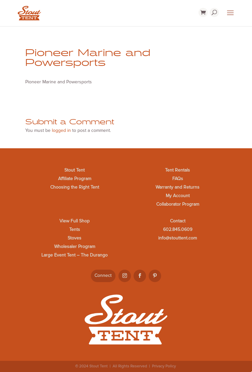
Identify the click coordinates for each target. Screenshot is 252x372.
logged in (61, 130)
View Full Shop (74, 221)
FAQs (177, 178)
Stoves (74, 238)
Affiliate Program (74, 178)
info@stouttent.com (177, 238)
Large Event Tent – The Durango (74, 255)
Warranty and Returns (178, 187)
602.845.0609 (177, 229)
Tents (74, 229)
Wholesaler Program (74, 246)
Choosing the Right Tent (74, 187)
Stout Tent (74, 170)
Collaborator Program (177, 204)
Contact (177, 221)
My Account (178, 195)
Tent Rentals (177, 170)
